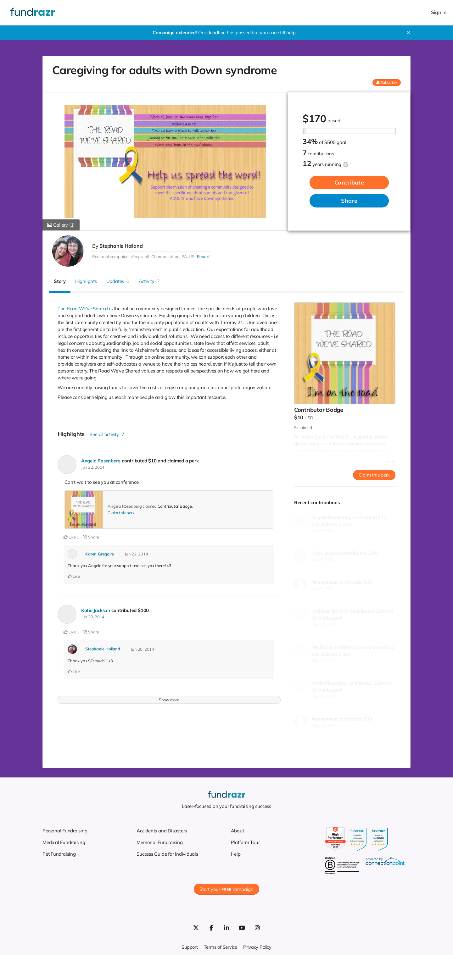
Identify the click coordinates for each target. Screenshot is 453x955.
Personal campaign (110, 256)
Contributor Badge (175, 506)
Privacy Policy (258, 947)
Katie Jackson (96, 610)
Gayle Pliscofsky (329, 683)
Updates (117, 281)
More (390, 462)
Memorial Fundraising (160, 842)
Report (203, 256)
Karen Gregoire (99, 553)
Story (60, 281)
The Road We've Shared (83, 309)
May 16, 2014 (324, 660)
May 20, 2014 (324, 624)
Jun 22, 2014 (92, 467)
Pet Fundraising (59, 854)
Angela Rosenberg (101, 461)
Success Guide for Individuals (167, 854)
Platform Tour (245, 842)
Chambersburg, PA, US (172, 256)
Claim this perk (121, 512)
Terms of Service (220, 947)
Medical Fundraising (63, 842)
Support (188, 947)
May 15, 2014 (324, 696)
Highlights (86, 281)
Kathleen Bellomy (330, 611)
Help (236, 854)
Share (349, 201)
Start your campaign (226, 889)
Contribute (349, 182)
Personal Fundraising (64, 831)
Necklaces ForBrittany (335, 647)
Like (70, 536)
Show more (169, 699)
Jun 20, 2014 (92, 616)
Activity (149, 281)
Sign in (439, 12)
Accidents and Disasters (162, 831)
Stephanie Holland (121, 246)
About (237, 831)
